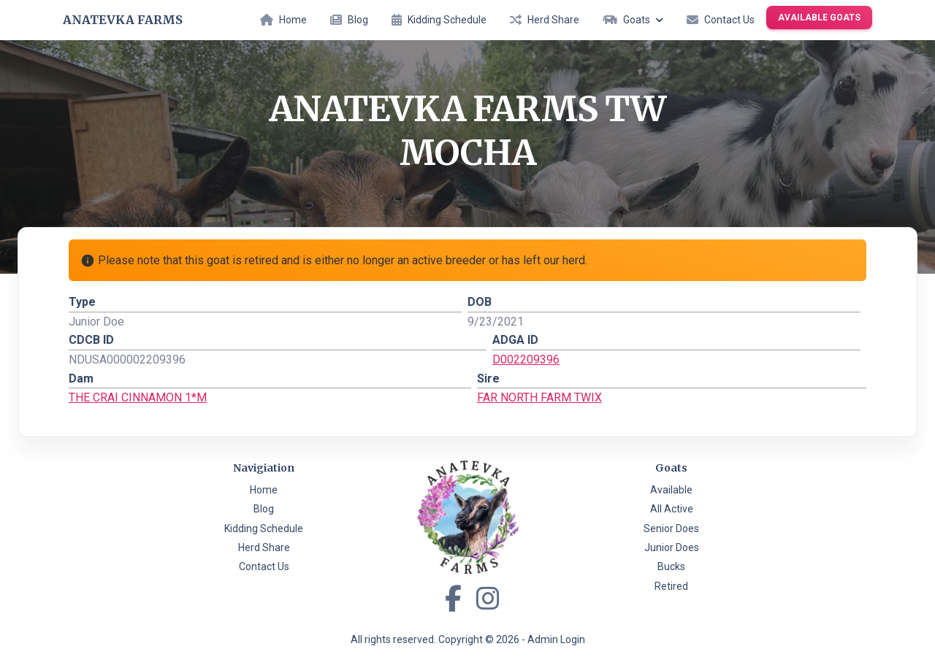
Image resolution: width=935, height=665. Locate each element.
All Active (671, 509)
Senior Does (671, 528)
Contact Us (721, 20)
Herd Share (544, 20)
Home (283, 20)
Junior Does (671, 547)
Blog (349, 20)
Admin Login (556, 639)
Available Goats (819, 17)
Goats (633, 20)
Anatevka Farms (123, 19)
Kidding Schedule (439, 20)
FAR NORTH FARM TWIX (539, 397)
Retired (671, 586)
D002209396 (526, 359)
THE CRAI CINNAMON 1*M (138, 397)
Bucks (671, 566)
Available (671, 490)
